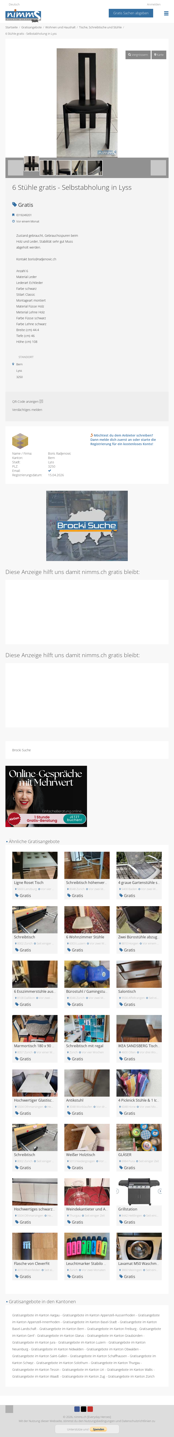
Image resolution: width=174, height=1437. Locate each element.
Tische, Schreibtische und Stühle (100, 27)
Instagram (96, 1409)
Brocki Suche (21, 750)
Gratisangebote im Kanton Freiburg (111, 1329)
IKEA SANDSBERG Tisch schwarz (145, 1045)
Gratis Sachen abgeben (131, 13)
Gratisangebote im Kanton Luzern (82, 1342)
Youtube (90, 1409)
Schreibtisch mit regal (84, 1045)
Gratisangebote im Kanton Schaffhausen (98, 1356)
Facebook (77, 1409)
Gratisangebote (31, 27)
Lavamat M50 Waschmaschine (144, 1263)
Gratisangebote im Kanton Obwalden (113, 1349)
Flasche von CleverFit (32, 1263)
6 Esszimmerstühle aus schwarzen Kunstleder (53, 991)
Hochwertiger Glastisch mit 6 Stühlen (45, 1100)
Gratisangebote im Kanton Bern (61, 1329)
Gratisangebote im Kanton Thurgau (115, 1363)
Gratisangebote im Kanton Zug (83, 1376)
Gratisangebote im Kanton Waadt (35, 1376)
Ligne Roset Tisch (29, 882)
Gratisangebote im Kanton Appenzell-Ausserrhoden (99, 1315)
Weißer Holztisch (80, 1154)
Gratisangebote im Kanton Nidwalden (57, 1349)
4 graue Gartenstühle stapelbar (145, 882)
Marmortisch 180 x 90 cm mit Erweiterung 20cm (55, 1045)
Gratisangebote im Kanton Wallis (130, 1369)
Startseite (11, 27)
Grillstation (127, 1209)
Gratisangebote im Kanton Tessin (35, 1369)
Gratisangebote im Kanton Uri (83, 1369)
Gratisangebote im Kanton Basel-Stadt (90, 1322)
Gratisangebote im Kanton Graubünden (115, 1335)
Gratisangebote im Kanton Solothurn (62, 1363)
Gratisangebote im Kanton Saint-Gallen (39, 1356)
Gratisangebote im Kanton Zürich (131, 1376)
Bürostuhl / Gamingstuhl (87, 991)
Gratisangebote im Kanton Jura (33, 1342)
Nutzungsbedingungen (99, 1421)
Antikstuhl (74, 1100)
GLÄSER (124, 1154)
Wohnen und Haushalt (60, 27)
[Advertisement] (87, 611)
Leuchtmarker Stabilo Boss (89, 1263)
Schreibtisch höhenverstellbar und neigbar (102, 882)
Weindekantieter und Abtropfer (93, 1209)
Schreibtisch (24, 936)
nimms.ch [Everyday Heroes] (92, 1417)
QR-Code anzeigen (25, 401)
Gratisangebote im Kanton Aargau (36, 1315)
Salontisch (127, 991)
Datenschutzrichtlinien (136, 1421)
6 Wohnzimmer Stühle (85, 936)
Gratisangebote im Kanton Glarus (60, 1335)
